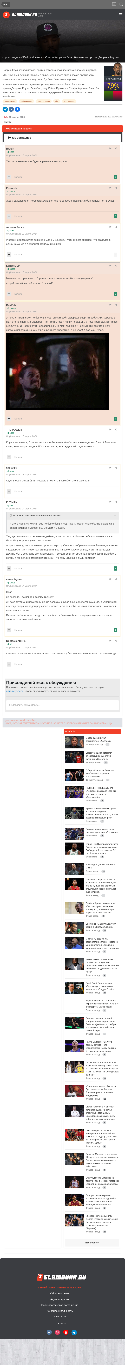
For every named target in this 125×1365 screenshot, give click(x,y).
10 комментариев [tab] (19, 137)
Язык (61, 1323)
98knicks (11, 468)
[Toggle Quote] (11, 515)
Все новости (92, 1242)
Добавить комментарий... (24, 705)
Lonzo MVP (13, 265)
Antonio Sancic (15, 227)
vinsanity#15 (14, 579)
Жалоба (7, 122)
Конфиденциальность (60, 1310)
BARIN (10, 148)
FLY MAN (11, 502)
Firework (11, 188)
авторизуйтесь (14, 691)
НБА (5, 117)
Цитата (18, 177)
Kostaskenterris (15, 640)
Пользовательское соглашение (59, 1305)
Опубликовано (21, 155)
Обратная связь (59, 1293)
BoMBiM (11, 305)
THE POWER (14, 429)
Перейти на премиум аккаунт (59, 1287)
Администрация (59, 1299)
